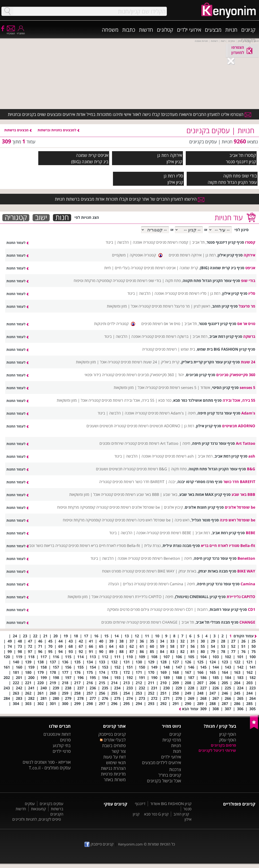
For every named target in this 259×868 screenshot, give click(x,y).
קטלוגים (165, 29)
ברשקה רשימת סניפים (172, 336)
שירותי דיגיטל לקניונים (217, 750)
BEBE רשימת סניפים (175, 532)
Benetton (246, 558)
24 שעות (248, 362)
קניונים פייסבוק (98, 844)
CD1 (251, 609)
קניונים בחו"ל (170, 775)
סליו (179, 175)
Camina (248, 583)
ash (251, 456)
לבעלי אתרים (113, 740)
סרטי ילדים (62, 751)
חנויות (231, 29)
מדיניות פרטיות (113, 774)
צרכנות (175, 769)
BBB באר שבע (243, 494)
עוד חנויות (229, 217)
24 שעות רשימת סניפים (139, 362)
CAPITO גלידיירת (241, 596)
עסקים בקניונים (51, 803)
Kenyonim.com (130, 844)
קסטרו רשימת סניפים (172, 242)
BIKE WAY (246, 571)
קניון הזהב (181, 814)
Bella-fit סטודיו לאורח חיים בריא (228, 545)
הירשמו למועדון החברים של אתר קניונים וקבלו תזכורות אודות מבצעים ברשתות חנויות (129, 199)
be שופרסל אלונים (240, 507)
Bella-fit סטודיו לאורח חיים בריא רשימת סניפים (104, 545)
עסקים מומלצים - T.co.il (50, 768)
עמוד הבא (188, 708)
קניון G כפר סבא (156, 814)
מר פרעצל (247, 306)
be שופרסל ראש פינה (237, 520)
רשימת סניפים (166, 349)
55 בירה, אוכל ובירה (239, 400)
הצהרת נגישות (113, 768)
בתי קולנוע (62, 745)
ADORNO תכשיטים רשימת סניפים (153, 425)
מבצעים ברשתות (18, 130)
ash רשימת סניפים (179, 456)
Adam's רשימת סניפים (166, 413)
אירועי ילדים (189, 29)
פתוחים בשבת (114, 745)
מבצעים (213, 29)
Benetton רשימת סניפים (160, 558)
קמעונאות (38, 808)
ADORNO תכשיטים (238, 425)
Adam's (248, 413)
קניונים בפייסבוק (112, 734)
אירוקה (176, 155)
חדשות (146, 29)
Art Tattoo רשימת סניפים (158, 443)
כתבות (128, 29)
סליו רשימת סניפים (192, 293)
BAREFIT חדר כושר (239, 481)
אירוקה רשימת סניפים (185, 255)
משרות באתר (115, 779)
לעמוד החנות (17, 242)
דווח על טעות (114, 757)
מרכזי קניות (171, 740)
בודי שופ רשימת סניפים (143, 280)
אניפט (103, 155)
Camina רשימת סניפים (165, 583)
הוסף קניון (227, 734)
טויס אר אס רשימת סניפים (160, 323)
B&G (251, 468)
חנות (62, 217)
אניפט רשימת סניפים (160, 267)
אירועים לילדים (168, 762)
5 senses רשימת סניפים (177, 387)
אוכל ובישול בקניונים (164, 781)
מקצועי (248, 40)
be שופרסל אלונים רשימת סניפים (134, 507)
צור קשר (119, 751)
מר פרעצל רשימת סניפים (171, 306)
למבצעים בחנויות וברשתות (58, 130)
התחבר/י (21, 32)
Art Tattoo (245, 443)
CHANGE (247, 622)
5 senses (247, 387)
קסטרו (250, 155)
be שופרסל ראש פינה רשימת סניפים (143, 520)
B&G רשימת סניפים (152, 468)
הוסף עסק (227, 740)
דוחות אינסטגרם (57, 734)
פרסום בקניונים (223, 745)
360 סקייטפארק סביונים (235, 374)
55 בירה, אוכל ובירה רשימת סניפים (128, 400)
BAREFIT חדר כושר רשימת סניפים (138, 481)
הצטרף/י (11, 32)
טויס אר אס (246, 323)
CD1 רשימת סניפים (178, 609)
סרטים (65, 740)
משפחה (110, 29)
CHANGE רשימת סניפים (158, 622)
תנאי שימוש (116, 762)
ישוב (41, 217)
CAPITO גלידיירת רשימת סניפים (136, 596)
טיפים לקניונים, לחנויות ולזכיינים (36, 819)
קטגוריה (16, 217)
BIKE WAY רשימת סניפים (154, 571)
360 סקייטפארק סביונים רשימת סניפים (144, 374)
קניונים (248, 29)
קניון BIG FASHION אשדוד (170, 803)
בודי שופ (249, 175)
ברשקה (249, 336)
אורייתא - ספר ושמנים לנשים (47, 762)
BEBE (250, 532)
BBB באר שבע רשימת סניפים (136, 494)
